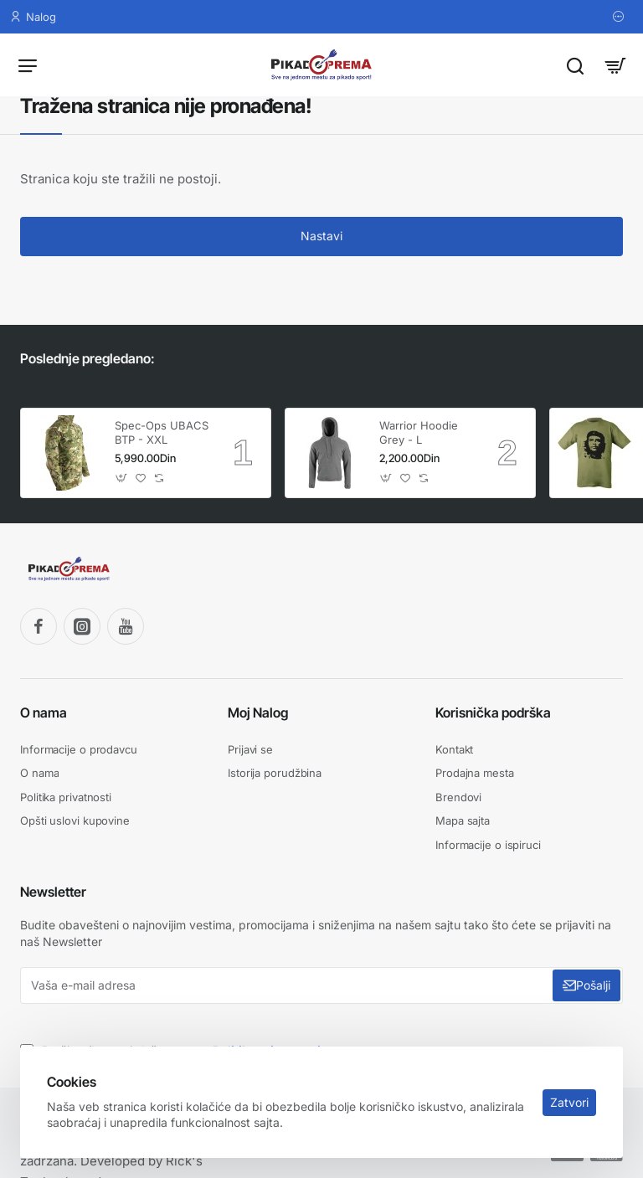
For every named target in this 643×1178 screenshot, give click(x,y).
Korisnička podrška (493, 712)
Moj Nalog (258, 712)
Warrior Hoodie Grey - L (418, 432)
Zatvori (569, 1102)
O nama (43, 712)
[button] (122, 478)
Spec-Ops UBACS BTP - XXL (161, 432)
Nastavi (321, 236)
